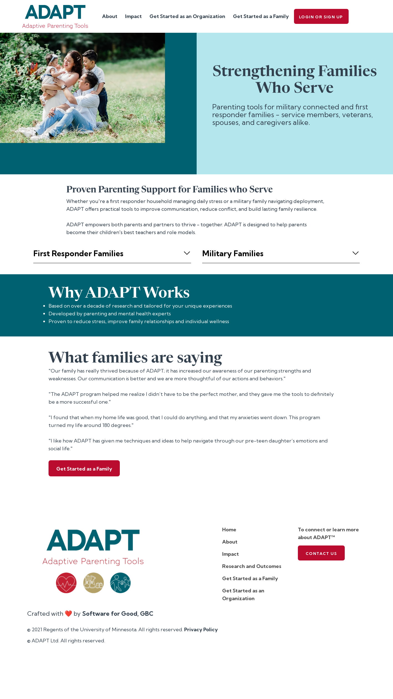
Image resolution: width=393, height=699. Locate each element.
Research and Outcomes (251, 566)
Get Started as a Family (261, 16)
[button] (112, 253)
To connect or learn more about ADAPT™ (328, 533)
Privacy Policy (201, 629)
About (109, 16)
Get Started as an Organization (187, 16)
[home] (55, 16)
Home (229, 529)
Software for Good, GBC (117, 613)
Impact (133, 16)
